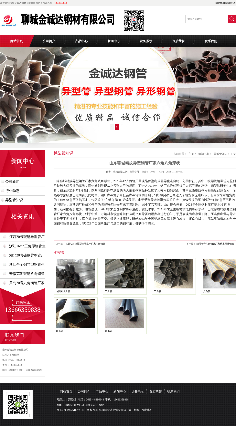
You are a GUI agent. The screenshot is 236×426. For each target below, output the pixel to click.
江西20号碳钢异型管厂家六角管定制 (27, 238)
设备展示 (146, 41)
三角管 (108, 291)
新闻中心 (113, 41)
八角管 (206, 291)
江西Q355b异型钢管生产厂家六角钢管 (85, 243)
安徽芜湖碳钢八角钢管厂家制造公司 (27, 275)
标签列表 (231, 3)
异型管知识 (14, 200)
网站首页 (16, 41)
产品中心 (81, 41)
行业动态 (12, 191)
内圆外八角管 (63, 291)
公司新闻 (12, 181)
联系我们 (211, 41)
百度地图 (146, 410)
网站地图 (220, 3)
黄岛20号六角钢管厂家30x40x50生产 (27, 284)
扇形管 (59, 331)
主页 (191, 153)
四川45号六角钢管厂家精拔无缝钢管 (215, 243)
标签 (136, 410)
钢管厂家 (85, 181)
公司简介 (49, 41)
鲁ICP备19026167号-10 (70, 410)
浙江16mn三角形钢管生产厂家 (27, 247)
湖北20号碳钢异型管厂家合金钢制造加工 (27, 256)
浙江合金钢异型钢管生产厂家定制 (27, 266)
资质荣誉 (178, 41)
